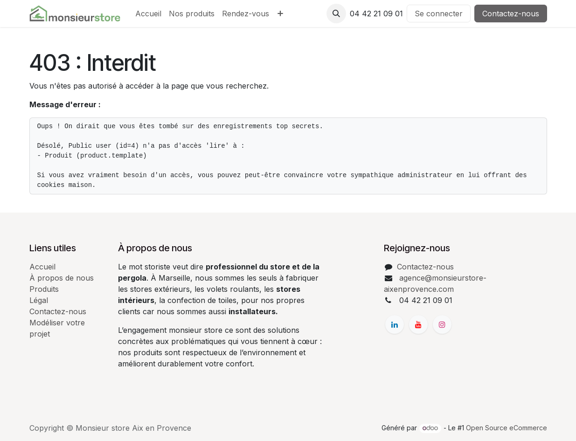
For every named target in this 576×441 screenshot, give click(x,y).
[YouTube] (418, 324)
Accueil (42, 266)
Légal (38, 300)
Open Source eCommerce (506, 428)
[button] (336, 13)
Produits (44, 289)
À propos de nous (61, 278)
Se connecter (439, 13)
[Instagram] (442, 324)
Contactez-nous (510, 13)
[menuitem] (148, 13)
